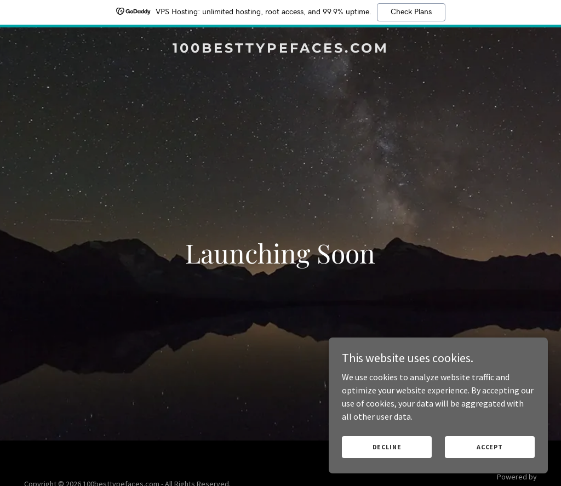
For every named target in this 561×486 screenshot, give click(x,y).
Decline (387, 447)
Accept (490, 447)
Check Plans (411, 12)
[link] (280, 49)
